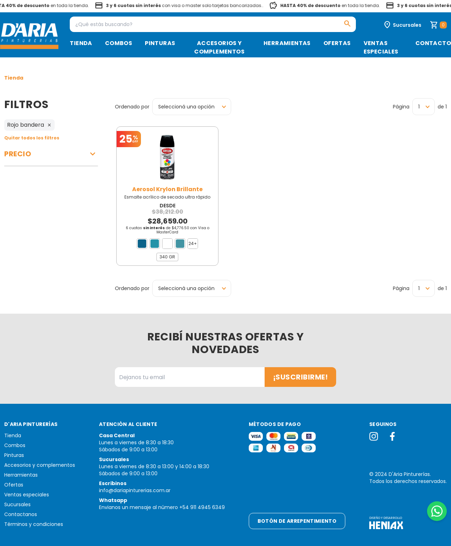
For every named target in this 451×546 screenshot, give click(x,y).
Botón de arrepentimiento (297, 521)
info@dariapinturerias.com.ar (135, 490)
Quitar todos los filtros (31, 138)
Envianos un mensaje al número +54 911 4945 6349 (162, 507)
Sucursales (17, 504)
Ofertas (337, 43)
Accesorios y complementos (219, 47)
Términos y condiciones (33, 524)
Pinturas (160, 43)
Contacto (433, 43)
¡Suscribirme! (300, 377)
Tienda (81, 43)
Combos (118, 43)
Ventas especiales (381, 47)
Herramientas (287, 43)
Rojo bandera (29, 125)
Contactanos (20, 514)
